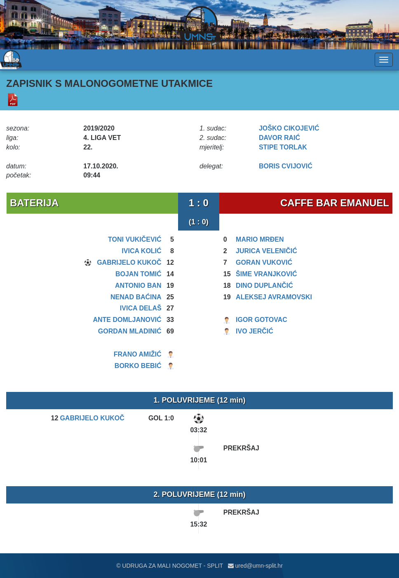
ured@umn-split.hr (255, 565)
